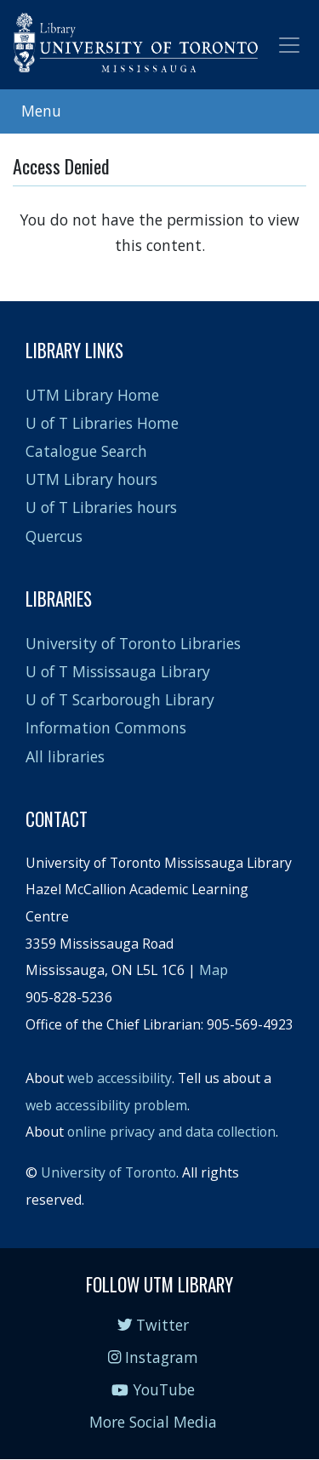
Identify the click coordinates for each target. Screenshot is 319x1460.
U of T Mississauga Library (118, 671)
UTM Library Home (92, 395)
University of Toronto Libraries (133, 643)
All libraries (65, 756)
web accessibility (119, 1078)
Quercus (54, 536)
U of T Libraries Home (102, 423)
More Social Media (153, 1422)
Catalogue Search (86, 451)
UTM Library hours (91, 479)
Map (213, 970)
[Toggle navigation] (289, 45)
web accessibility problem (106, 1105)
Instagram (153, 1357)
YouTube (153, 1389)
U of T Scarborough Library (120, 699)
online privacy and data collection (171, 1131)
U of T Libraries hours (101, 507)
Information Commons (106, 727)
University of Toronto (108, 1172)
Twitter (153, 1325)
